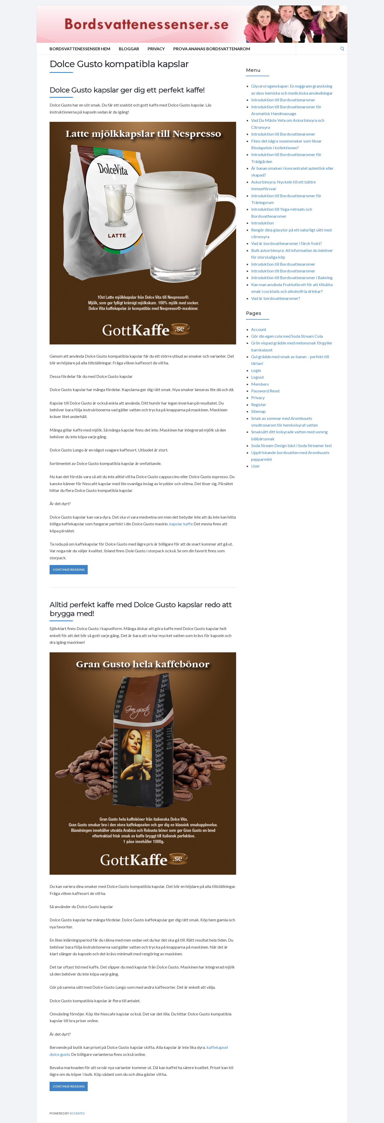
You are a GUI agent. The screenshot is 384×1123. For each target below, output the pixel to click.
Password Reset (265, 390)
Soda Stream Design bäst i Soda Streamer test (291, 445)
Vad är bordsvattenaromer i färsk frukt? (286, 243)
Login (256, 370)
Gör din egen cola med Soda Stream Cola (287, 336)
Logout (257, 377)
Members (260, 384)
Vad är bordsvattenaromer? (275, 298)
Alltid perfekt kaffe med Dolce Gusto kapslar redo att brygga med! (141, 609)
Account (258, 329)
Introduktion (262, 222)
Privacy (156, 48)
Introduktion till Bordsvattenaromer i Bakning (292, 277)
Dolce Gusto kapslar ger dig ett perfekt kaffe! (127, 90)
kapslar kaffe (181, 523)
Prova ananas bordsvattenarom (211, 48)
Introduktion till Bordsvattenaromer (283, 99)
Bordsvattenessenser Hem (80, 48)
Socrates (77, 1113)
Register (258, 404)
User (255, 465)
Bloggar (129, 48)
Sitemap (258, 411)
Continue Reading (69, 569)
